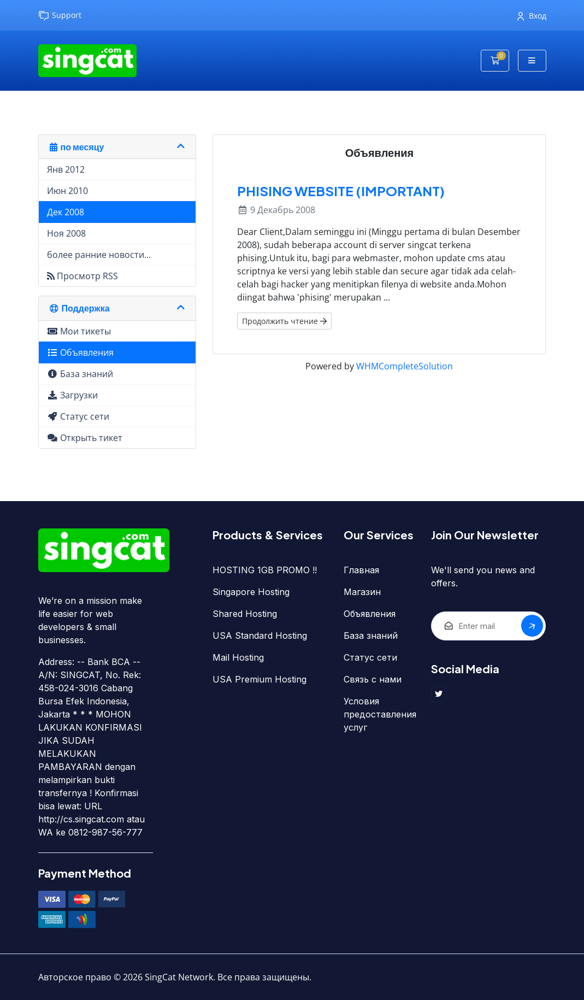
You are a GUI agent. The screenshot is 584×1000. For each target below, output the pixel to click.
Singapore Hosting (251, 591)
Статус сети (370, 657)
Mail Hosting (238, 657)
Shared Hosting (245, 613)
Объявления (370, 613)
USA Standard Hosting (260, 635)
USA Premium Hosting (259, 679)
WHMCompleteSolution (404, 366)
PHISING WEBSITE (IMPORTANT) (341, 191)
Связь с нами (373, 679)
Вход (531, 15)
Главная (361, 569)
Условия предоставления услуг (379, 714)
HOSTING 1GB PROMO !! (265, 569)
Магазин (362, 591)
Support (59, 15)
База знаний (371, 635)
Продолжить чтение (284, 321)
